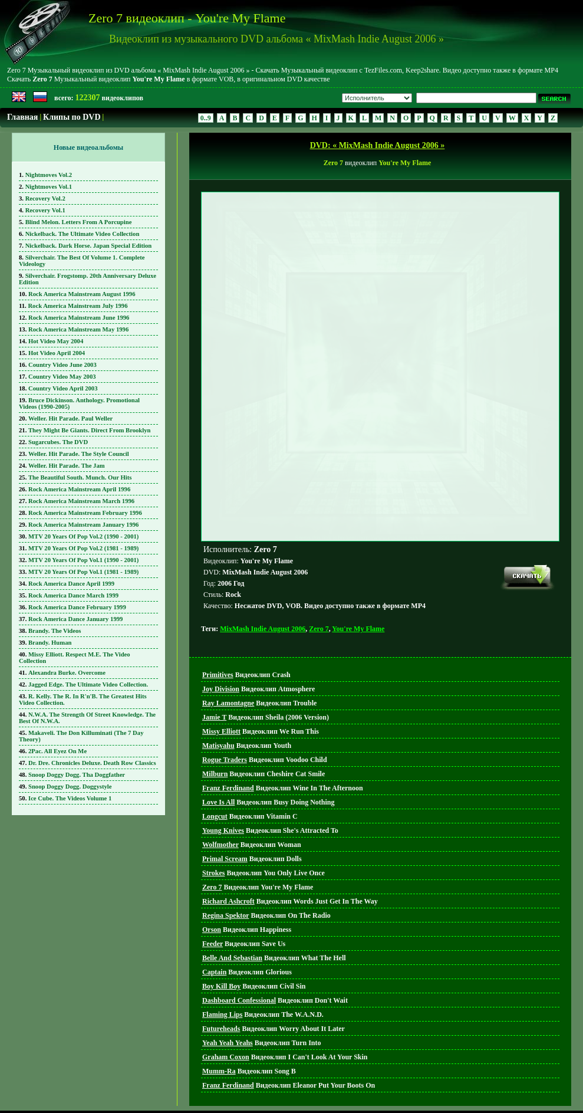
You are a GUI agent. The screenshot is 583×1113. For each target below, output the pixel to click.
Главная (22, 117)
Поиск (321, 1089)
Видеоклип (246, 621)
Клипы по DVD (71, 117)
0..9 (205, 118)
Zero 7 (318, 575)
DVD (294, 1089)
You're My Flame (358, 575)
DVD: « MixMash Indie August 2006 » (377, 145)
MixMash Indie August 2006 (262, 575)
